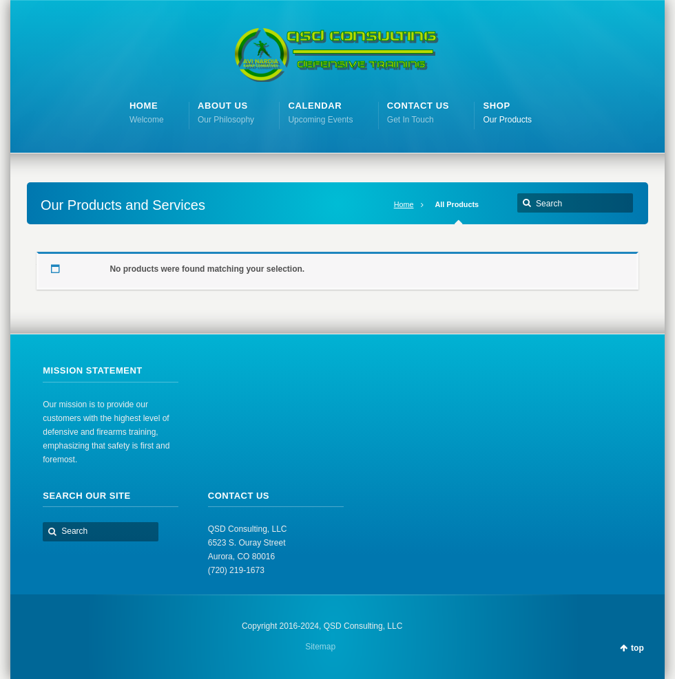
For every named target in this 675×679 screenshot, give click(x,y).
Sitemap (320, 646)
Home (404, 204)
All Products (457, 204)
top (637, 648)
